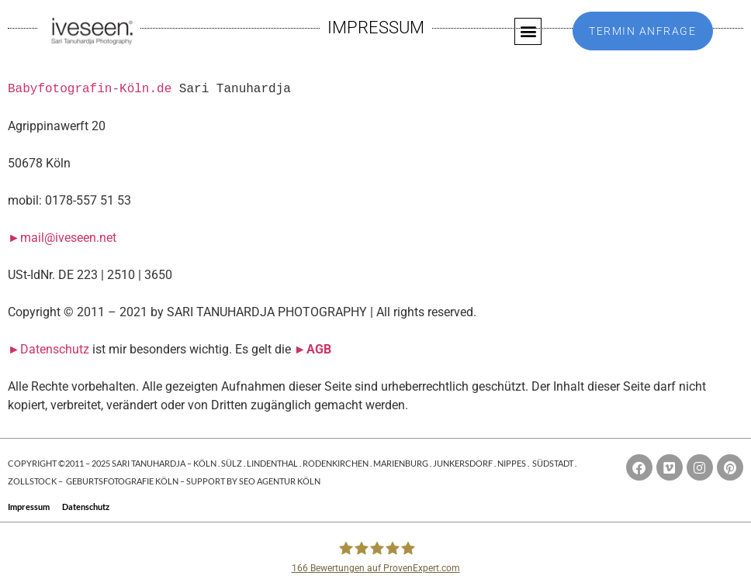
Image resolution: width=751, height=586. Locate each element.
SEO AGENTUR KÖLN (279, 481)
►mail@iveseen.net (62, 237)
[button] (528, 31)
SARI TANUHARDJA (148, 463)
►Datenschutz (48, 349)
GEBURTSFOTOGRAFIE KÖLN (123, 481)
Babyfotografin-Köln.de (89, 89)
